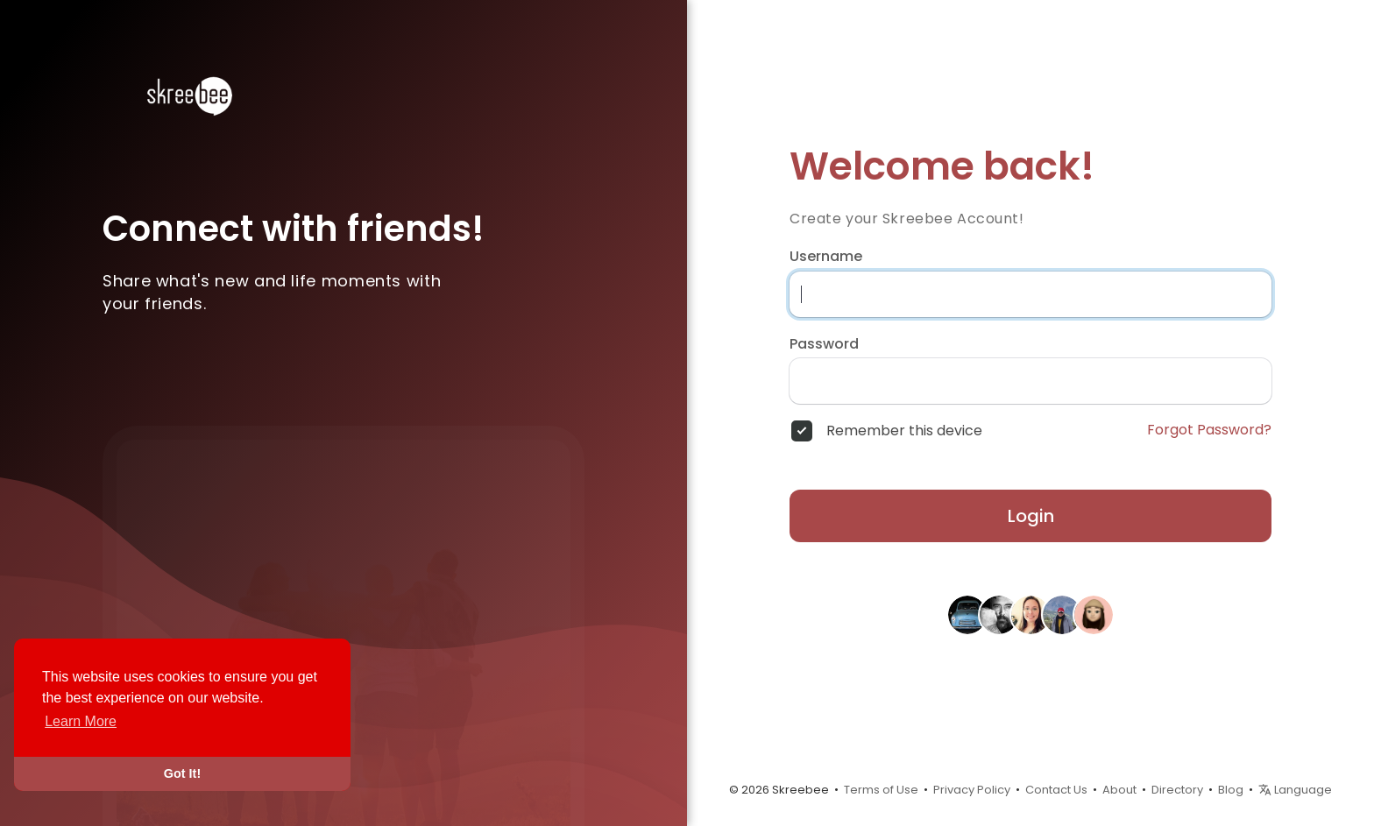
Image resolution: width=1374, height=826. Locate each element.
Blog (1230, 789)
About (1119, 789)
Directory (1177, 789)
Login (1031, 516)
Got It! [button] (182, 773)
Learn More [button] (81, 721)
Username (826, 256)
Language (1295, 789)
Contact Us (1056, 789)
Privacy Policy (971, 789)
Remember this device (904, 431)
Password (824, 344)
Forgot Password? (1209, 430)
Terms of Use (881, 789)
